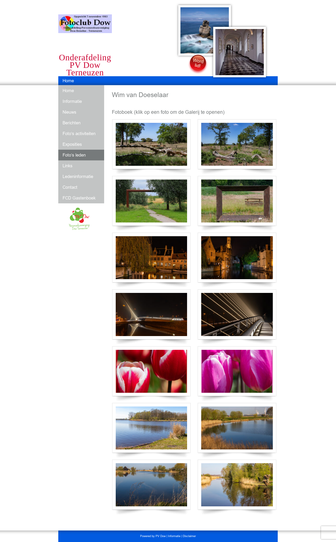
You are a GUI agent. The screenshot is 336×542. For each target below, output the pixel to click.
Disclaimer (189, 536)
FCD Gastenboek (79, 198)
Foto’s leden (74, 155)
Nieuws (69, 112)
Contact (70, 187)
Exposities (72, 144)
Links (67, 165)
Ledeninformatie (78, 176)
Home (68, 80)
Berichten (72, 122)
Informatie (72, 101)
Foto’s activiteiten (79, 133)
